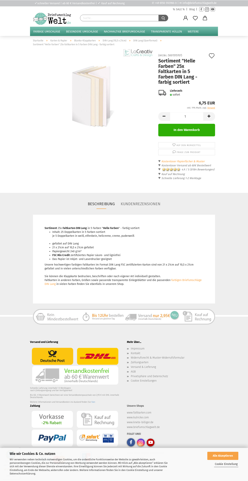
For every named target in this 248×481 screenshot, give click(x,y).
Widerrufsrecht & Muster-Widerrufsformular (157, 357)
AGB (133, 371)
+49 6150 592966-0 (166, 3)
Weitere (193, 31)
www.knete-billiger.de (140, 422)
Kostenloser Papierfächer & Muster (183, 161)
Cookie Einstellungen (144, 380)
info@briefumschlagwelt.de (200, 3)
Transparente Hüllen (166, 31)
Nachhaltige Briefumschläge (124, 31)
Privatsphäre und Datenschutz (149, 376)
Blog (192, 9)
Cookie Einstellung (226, 464)
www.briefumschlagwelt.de (143, 427)
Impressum (138, 348)
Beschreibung (101, 204)
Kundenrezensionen (140, 204)
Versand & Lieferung (143, 367)
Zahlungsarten (139, 362)
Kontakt (135, 353)
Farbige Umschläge (46, 31)
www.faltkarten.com (139, 412)
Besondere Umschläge (82, 31)
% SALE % (179, 9)
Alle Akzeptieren (223, 455)
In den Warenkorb (187, 130)
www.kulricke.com (138, 417)
